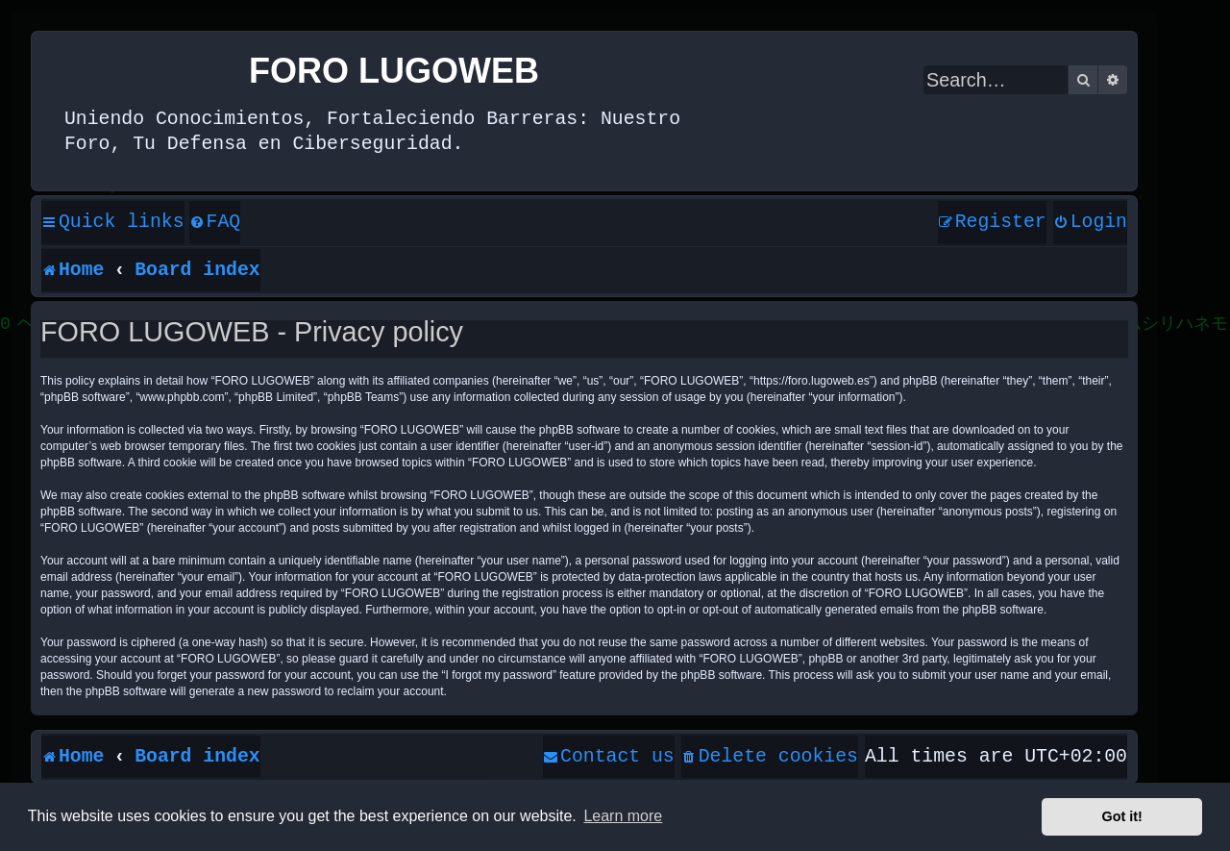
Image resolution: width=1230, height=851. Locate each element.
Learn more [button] (622, 816)
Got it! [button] (1122, 816)
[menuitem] (215, 223)
